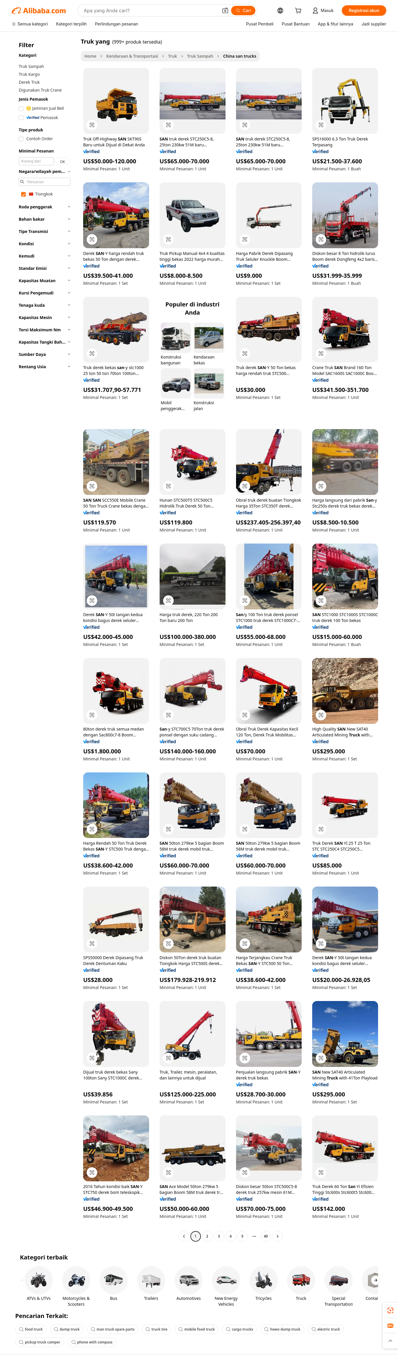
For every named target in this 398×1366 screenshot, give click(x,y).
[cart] (299, 11)
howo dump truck (282, 1329)
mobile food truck (196, 1329)
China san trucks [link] (239, 56)
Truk (172, 56)
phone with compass (92, 1342)
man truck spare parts (112, 1329)
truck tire (156, 1329)
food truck (31, 1329)
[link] (390, 1310)
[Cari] (243, 10)
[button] (225, 10)
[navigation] (44, 639)
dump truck (67, 1329)
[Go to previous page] (184, 1236)
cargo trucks (239, 1329)
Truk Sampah (200, 56)
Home (90, 56)
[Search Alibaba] (150, 10)
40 (266, 1236)
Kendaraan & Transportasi (132, 56)
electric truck (326, 1329)
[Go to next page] (277, 1236)
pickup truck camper (39, 1342)
